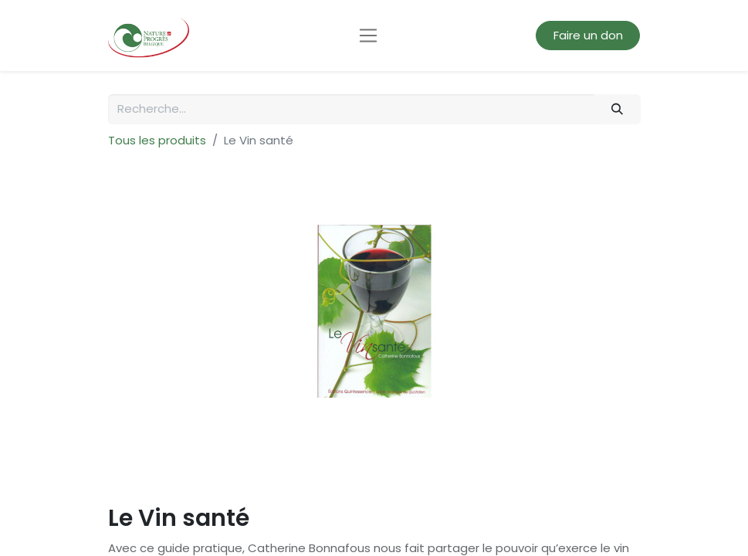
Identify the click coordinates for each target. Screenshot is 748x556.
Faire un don (588, 35)
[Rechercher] (617, 109)
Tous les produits (157, 140)
